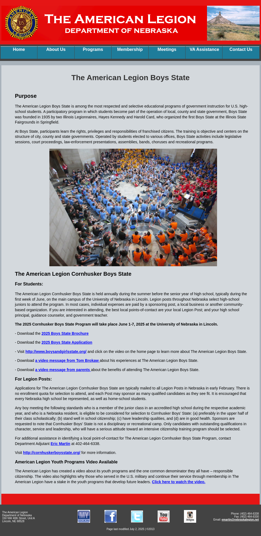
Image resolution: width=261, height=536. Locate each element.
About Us (56, 49)
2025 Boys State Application (67, 342)
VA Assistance (204, 49)
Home (19, 49)
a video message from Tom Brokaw (67, 360)
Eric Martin (60, 443)
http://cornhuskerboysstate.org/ (51, 452)
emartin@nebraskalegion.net (240, 519)
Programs (93, 49)
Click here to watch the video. (178, 482)
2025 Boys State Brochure (65, 333)
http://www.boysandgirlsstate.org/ (56, 351)
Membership (130, 49)
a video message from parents (63, 370)
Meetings (167, 49)
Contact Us (241, 49)
